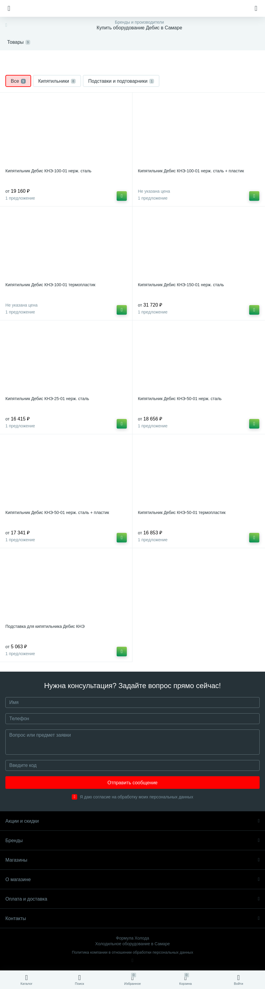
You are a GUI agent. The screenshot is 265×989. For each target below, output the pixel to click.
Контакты (132, 918)
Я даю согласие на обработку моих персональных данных (136, 796)
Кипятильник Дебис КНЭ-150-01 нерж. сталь (181, 284)
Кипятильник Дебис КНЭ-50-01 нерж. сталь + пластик (57, 512)
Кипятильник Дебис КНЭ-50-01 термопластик (182, 512)
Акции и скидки (132, 821)
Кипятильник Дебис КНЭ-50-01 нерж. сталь (180, 398)
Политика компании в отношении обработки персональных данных (132, 952)
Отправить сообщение (132, 782)
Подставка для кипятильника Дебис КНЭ (45, 626)
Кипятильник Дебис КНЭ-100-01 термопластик (50, 284)
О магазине (132, 879)
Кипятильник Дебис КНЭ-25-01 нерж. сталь (47, 398)
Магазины (132, 860)
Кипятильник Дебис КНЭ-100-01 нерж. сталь (48, 170)
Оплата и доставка (132, 898)
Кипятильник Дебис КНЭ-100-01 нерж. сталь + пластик (191, 170)
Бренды (132, 840)
